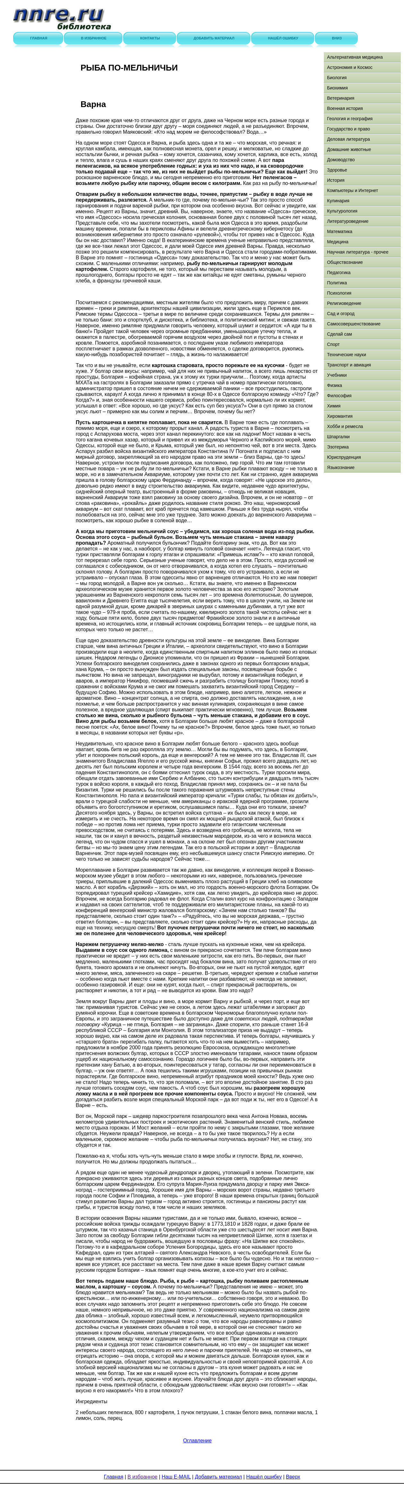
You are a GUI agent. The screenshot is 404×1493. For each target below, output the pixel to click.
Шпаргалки (338, 436)
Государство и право (348, 128)
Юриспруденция (344, 457)
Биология (337, 77)
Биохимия (337, 87)
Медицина (338, 241)
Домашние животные (349, 149)
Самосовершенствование (354, 323)
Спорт (333, 344)
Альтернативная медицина (355, 57)
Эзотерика (338, 446)
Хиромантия (340, 416)
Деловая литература (348, 139)
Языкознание (341, 467)
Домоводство (341, 159)
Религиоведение (344, 303)
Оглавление (197, 1440)
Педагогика (338, 272)
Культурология (342, 211)
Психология (339, 293)
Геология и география (350, 118)
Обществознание (345, 262)
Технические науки (346, 354)
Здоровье (337, 169)
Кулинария (338, 200)
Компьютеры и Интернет (352, 190)
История (335, 180)
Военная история (345, 108)
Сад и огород (341, 313)
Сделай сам (339, 334)
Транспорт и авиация (349, 364)
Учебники (337, 375)
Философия (339, 395)
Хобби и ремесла (345, 426)
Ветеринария (340, 98)
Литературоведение (347, 221)
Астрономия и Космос (350, 67)
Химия (334, 405)
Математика (339, 231)
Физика (334, 385)
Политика (337, 282)
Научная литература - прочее (357, 252)
